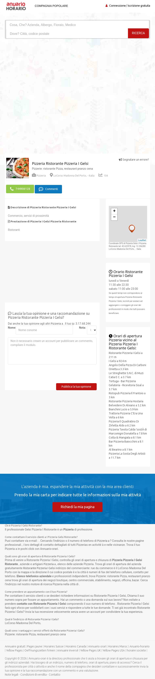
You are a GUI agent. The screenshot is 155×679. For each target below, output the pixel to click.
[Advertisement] (77, 69)
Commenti (48, 189)
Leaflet (142, 240)
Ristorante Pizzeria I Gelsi (39, 568)
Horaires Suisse (54, 646)
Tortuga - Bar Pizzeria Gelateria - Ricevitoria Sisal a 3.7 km (126, 385)
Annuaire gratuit (15, 646)
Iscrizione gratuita (139, 5)
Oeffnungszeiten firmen (39, 650)
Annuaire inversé (67, 650)
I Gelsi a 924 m (118, 360)
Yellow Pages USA (114, 650)
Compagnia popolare (51, 5)
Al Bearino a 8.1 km (120, 449)
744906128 (20, 189)
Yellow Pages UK (90, 650)
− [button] (114, 217)
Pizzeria (39, 175)
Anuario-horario (140, 646)
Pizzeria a (57, 323)
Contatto (54, 674)
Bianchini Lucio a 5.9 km (123, 409)
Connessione (117, 5)
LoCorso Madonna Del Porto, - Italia (72, 175)
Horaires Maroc (118, 646)
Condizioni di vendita (33, 674)
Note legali (11, 674)
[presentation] (38, 375)
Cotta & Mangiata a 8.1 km (125, 437)
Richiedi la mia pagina (77, 507)
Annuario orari (97, 646)
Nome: (10, 327)
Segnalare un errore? (134, 159)
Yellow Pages (14, 650)
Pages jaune (34, 646)
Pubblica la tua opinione (76, 386)
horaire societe (136, 650)
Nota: (81, 327)
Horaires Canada (76, 646)
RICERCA (138, 33)
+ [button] (114, 211)
